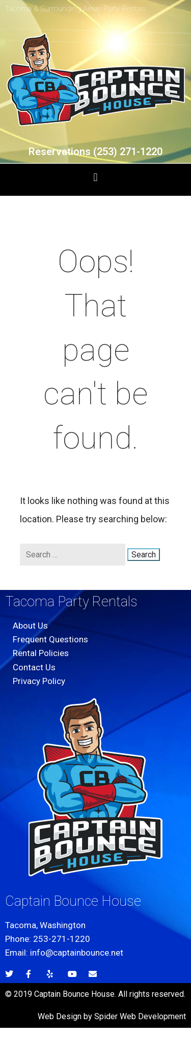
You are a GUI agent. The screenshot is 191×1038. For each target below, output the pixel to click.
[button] (95, 177)
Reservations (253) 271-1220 (95, 151)
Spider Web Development (140, 1016)
